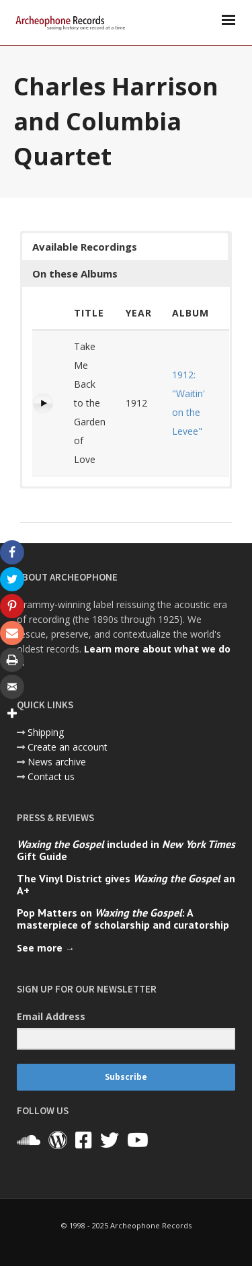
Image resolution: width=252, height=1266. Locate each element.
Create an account (68, 747)
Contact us (51, 776)
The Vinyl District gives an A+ (126, 884)
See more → (46, 947)
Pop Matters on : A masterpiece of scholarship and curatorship (123, 918)
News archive (57, 761)
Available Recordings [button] (84, 246)
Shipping (46, 732)
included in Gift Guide (126, 850)
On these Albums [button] (75, 273)
